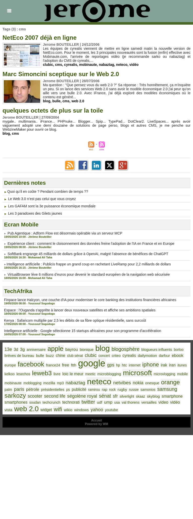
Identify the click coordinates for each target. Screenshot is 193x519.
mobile (182, 374)
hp (118, 365)
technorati (71, 402)
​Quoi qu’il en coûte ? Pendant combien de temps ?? (47, 192)
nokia (138, 382)
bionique (86, 350)
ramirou (94, 390)
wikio (68, 410)
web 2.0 (77, 101)
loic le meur (72, 373)
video (163, 402)
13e (8, 349)
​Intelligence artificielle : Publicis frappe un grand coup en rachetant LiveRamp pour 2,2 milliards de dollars (89, 264)
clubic (48, 65)
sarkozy (15, 395)
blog (47, 101)
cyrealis (70, 65)
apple (55, 348)
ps (68, 390)
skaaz (140, 396)
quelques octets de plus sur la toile (53, 110)
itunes (182, 365)
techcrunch (51, 402)
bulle (56, 101)
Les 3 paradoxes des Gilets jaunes (35, 213)
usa (117, 402)
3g (22, 349)
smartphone (172, 396)
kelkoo (10, 374)
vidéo (134, 65)
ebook (177, 355)
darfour (164, 356)
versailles (149, 402)
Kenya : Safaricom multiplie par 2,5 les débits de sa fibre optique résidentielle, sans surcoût (75, 320)
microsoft (137, 373)
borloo (179, 350)
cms (58, 65)
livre (57, 374)
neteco (121, 65)
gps (110, 364)
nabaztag (106, 65)
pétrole (32, 389)
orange (170, 382)
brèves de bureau (19, 355)
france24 (53, 365)
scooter (35, 396)
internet (134, 365)
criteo (116, 356)
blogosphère (125, 349)
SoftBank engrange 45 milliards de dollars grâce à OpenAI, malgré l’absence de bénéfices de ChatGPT (88, 254)
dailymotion (147, 355)
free (65, 365)
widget (46, 410)
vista (8, 410)
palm (8, 390)
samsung (167, 389)
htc (124, 365)
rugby (122, 389)
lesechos (23, 374)
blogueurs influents (156, 350)
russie (134, 390)
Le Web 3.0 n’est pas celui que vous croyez (42, 199)
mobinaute (88, 65)
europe (10, 365)
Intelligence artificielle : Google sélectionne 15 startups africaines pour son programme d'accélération (82, 331)
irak (164, 365)
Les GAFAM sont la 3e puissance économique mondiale (51, 206)
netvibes (122, 382)
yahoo (97, 409)
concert (104, 356)
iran (172, 365)
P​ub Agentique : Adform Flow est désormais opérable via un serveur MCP (65, 233)
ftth (73, 365)
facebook (31, 364)
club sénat (75, 356)
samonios (147, 390)
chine (60, 355)
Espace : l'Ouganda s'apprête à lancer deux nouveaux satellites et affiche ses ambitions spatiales (80, 310)
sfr (115, 396)
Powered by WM (96, 424)
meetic (90, 374)
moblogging (32, 383)
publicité (79, 389)
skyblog (153, 396)
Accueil (96, 420)
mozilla (49, 383)
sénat (105, 396)
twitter (88, 402)
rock (112, 390)
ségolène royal (82, 396)
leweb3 (42, 373)
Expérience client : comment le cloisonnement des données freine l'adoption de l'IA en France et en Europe (91, 244)
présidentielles (52, 390)
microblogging (109, 374)
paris (19, 389)
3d (16, 349)
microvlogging (164, 374)
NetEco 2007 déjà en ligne (40, 37)
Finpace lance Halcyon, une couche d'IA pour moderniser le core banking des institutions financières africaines (90, 300)
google (91, 363)
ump (108, 402)
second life (54, 396)
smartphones (16, 402)
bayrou (71, 349)
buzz (50, 355)
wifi (58, 409)
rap (104, 389)
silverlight (127, 396)
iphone (150, 364)
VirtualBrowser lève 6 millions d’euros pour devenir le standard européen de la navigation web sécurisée (89, 274)
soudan (35, 402)
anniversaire (36, 350)
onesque (152, 383)
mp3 (60, 383)
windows (81, 410)
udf (99, 402)
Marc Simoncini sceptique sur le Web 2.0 (61, 74)
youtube (111, 410)
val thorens (130, 402)
